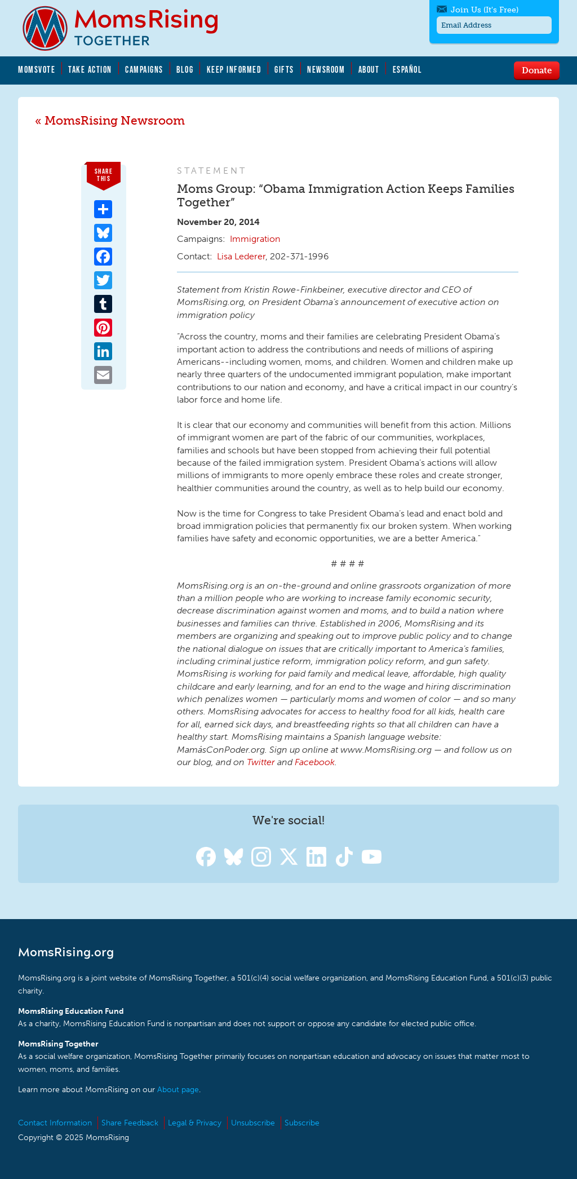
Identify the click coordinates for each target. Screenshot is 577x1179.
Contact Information (55, 1123)
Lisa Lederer (241, 256)
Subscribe (302, 1123)
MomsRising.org (128, 28)
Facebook (315, 762)
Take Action (90, 69)
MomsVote (36, 69)
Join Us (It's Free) (484, 10)
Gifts (284, 69)
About (369, 69)
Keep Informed (234, 69)
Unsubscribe (253, 1123)
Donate (537, 70)
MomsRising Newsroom (115, 120)
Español (408, 69)
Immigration (255, 238)
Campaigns (144, 69)
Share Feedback (129, 1123)
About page (178, 1089)
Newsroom (326, 69)
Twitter (261, 762)
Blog (184, 69)
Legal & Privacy (194, 1123)
